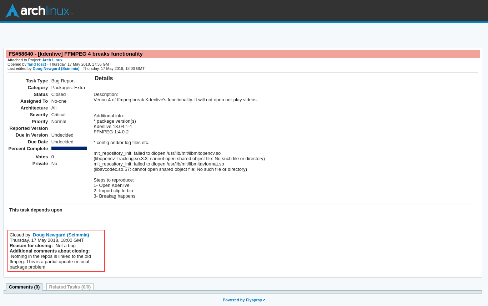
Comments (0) (24, 287)
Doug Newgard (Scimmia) (55, 68)
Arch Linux (39, 11)
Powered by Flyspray (242, 300)
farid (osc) (36, 64)
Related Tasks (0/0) (70, 287)
